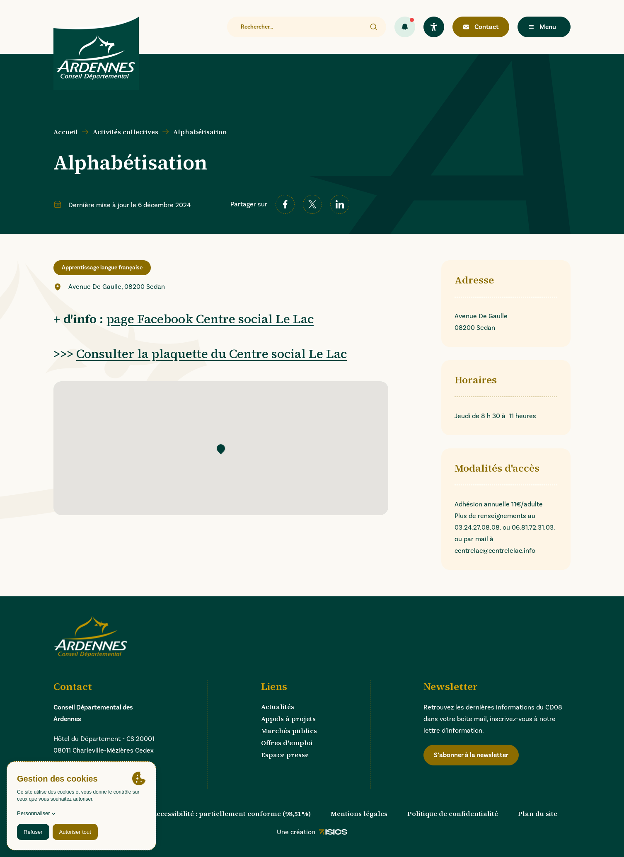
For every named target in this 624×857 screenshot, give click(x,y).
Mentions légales (359, 813)
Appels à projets (288, 718)
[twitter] (312, 204)
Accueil (65, 131)
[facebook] (285, 204)
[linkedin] (339, 204)
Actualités (277, 706)
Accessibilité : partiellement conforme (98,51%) (231, 813)
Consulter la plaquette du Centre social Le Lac (211, 353)
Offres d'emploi (287, 742)
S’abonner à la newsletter (471, 755)
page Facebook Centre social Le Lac (210, 318)
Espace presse (285, 754)
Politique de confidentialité (452, 813)
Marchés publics (289, 730)
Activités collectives (125, 131)
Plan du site (537, 813)
